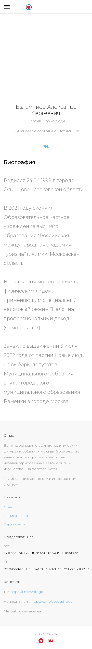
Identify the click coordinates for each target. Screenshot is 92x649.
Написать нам (16, 515)
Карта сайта (14, 524)
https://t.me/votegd (27, 592)
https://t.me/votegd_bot (51, 601)
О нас (9, 507)
